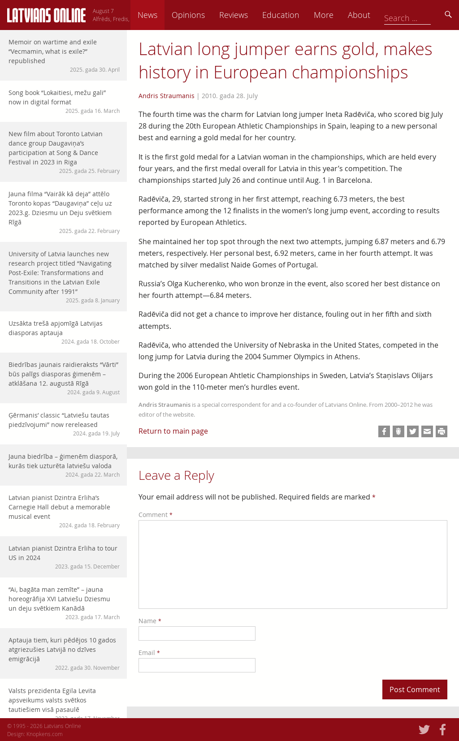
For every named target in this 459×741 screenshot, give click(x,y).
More (384, 14)
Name (150, 620)
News (207, 14)
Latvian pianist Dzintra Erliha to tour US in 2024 (64, 557)
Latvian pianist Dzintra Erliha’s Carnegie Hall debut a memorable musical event (64, 511)
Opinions (248, 14)
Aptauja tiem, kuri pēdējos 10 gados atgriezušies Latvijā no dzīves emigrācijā (64, 654)
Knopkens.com (44, 733)
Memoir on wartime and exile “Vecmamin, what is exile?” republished (64, 55)
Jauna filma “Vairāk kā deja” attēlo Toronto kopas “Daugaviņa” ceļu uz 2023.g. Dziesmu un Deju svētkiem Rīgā (64, 212)
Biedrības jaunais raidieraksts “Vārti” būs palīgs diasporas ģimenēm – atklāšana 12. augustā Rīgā (64, 378)
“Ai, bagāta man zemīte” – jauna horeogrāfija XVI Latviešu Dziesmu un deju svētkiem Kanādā (64, 603)
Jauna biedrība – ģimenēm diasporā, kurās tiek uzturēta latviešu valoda (64, 465)
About (419, 14)
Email (149, 652)
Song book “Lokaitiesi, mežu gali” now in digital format (64, 101)
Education (340, 14)
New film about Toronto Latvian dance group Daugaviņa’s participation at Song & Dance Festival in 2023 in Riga (64, 152)
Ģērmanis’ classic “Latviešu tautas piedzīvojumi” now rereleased (64, 424)
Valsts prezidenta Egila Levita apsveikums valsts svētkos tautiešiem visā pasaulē (64, 704)
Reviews (293, 14)
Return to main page (173, 431)
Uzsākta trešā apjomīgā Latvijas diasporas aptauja (64, 332)
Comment (156, 514)
